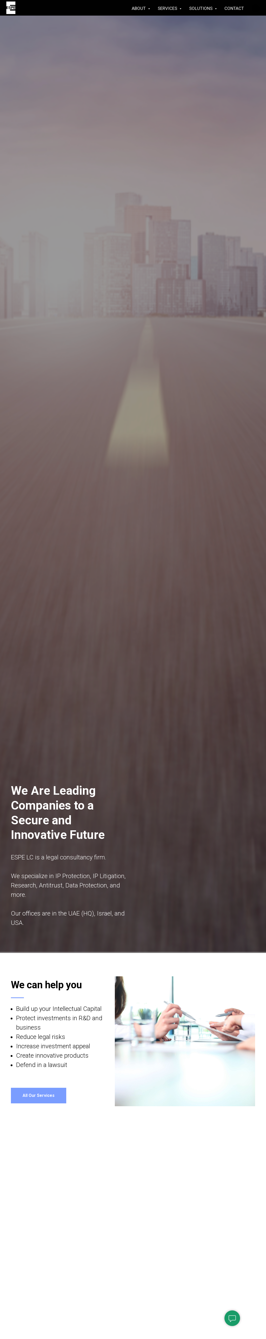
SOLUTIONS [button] (201, 8)
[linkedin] (256, 8)
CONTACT (234, 8)
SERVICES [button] (168, 8)
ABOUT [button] (139, 8)
